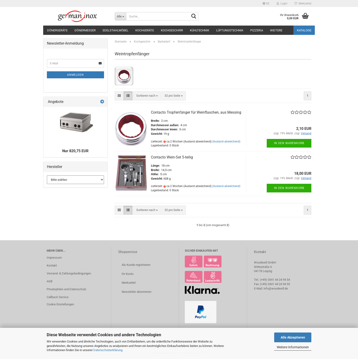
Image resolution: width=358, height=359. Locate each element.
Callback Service (57, 297)
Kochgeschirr (172, 30)
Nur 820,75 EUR (75, 151)
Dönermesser (85, 30)
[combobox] (147, 95)
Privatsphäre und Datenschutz (66, 289)
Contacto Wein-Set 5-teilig (172, 157)
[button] (266, 3)
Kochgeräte (144, 30)
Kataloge (304, 30)
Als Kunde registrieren (136, 265)
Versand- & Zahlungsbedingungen (69, 273)
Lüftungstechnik (229, 30)
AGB (49, 281)
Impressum (54, 257)
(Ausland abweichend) (226, 141)
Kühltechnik (199, 30)
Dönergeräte (57, 30)
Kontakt (52, 265)
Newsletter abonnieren (136, 291)
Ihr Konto (127, 274)
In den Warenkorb (289, 143)
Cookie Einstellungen (60, 304)
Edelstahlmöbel (115, 30)
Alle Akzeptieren (293, 337)
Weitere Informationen (293, 347)
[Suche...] (120, 16)
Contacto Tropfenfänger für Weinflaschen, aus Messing (196, 112)
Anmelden (75, 74)
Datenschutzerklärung (107, 350)
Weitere (276, 30)
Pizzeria (256, 30)
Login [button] (282, 3)
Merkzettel (302, 3)
